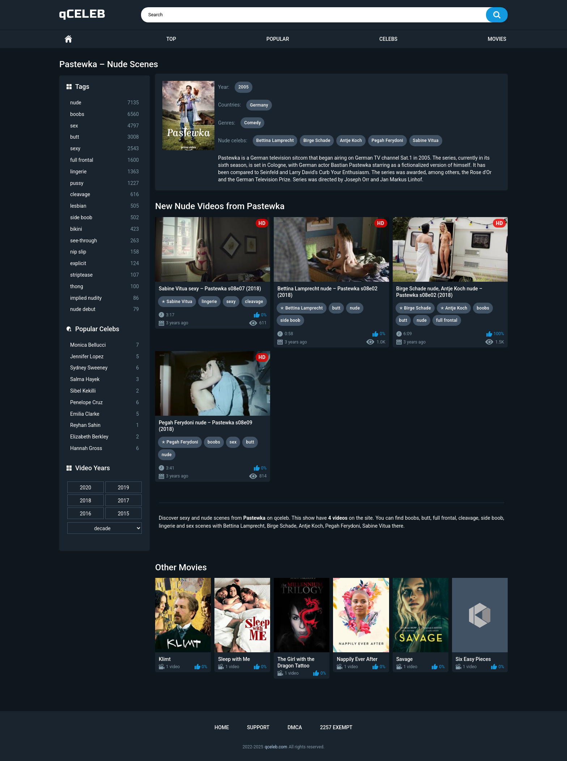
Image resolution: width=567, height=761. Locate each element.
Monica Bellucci (104, 345)
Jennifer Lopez (104, 357)
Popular (278, 39)
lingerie (104, 172)
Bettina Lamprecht (275, 140)
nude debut (104, 309)
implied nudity (104, 298)
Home (68, 39)
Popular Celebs (97, 329)
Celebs (388, 39)
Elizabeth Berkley (104, 437)
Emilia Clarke (104, 414)
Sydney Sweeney (104, 368)
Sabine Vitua (426, 140)
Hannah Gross (104, 448)
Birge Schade (316, 140)
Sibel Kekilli (104, 391)
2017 (123, 500)
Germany (259, 105)
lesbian (104, 206)
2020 (85, 487)
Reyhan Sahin (104, 425)
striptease (104, 275)
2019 (123, 487)
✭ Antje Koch (454, 308)
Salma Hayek (104, 379)
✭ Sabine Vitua (177, 301)
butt (104, 137)
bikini (104, 229)
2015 (123, 513)
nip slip (104, 252)
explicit (104, 263)
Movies (497, 39)
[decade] (104, 528)
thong (104, 287)
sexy (104, 149)
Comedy (252, 122)
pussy (104, 183)
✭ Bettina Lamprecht (301, 308)
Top (171, 39)
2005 (243, 87)
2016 (85, 513)
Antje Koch (351, 140)
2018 (85, 500)
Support (258, 727)
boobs (104, 114)
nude (104, 103)
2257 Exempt (336, 727)
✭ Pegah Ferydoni (180, 442)
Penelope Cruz (104, 402)
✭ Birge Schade (415, 308)
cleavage (104, 194)
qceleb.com (276, 746)
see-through (104, 241)
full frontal (104, 160)
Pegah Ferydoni (388, 140)
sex (104, 126)
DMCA (294, 727)
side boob (104, 218)
